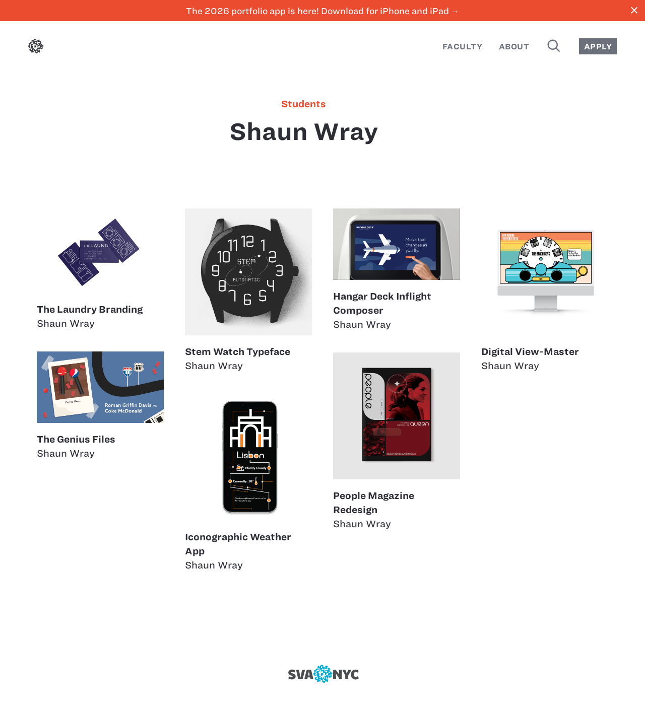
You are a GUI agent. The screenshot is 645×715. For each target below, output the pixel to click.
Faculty (462, 46)
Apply (598, 46)
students (303, 104)
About (514, 46)
